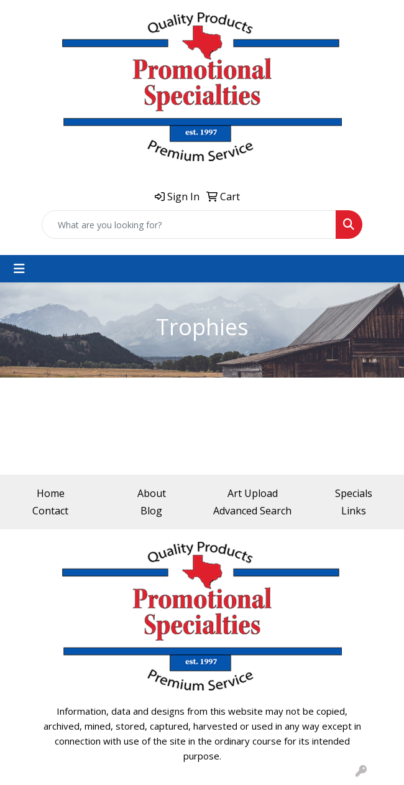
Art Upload (252, 493)
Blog (151, 511)
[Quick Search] (189, 224)
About (151, 493)
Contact (50, 511)
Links (353, 511)
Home (51, 493)
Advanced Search (252, 511)
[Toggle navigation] (19, 268)
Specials (353, 493)
